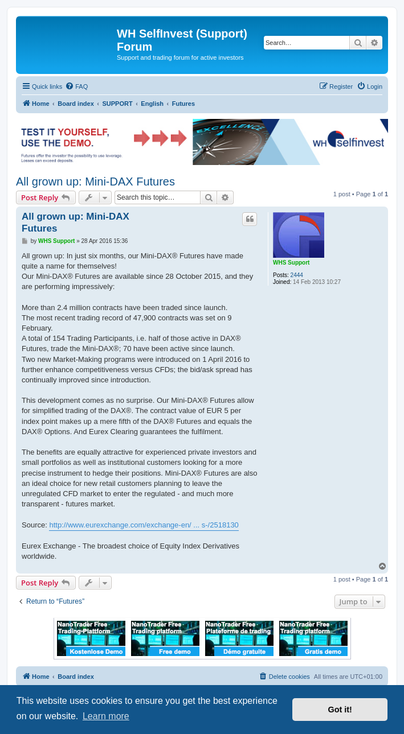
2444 (297, 275)
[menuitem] (76, 86)
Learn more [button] (106, 716)
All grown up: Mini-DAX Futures (95, 181)
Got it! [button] (340, 709)
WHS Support (291, 262)
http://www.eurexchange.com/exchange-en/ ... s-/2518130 (143, 525)
